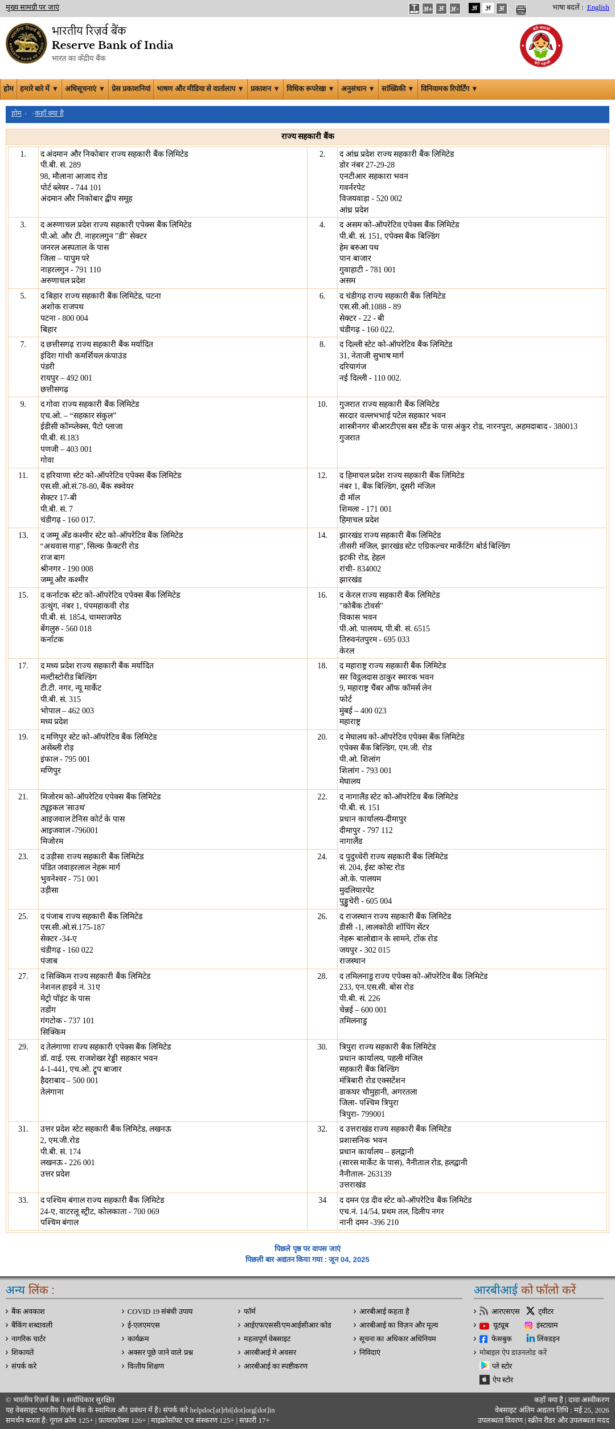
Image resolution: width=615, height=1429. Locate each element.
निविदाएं (369, 1353)
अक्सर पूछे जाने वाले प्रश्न (160, 1353)
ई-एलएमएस (144, 1325)
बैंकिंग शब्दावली (31, 1325)
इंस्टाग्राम (547, 1325)
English (598, 7)
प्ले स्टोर (502, 1366)
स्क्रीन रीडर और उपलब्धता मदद (567, 1420)
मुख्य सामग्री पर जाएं (32, 7)
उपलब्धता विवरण (500, 1420)
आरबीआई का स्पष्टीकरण (276, 1366)
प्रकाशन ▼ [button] (265, 89)
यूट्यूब (501, 1325)
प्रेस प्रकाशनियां (131, 89)
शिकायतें (22, 1353)
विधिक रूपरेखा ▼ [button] (310, 89)
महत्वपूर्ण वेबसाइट (267, 1339)
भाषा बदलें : (568, 7)
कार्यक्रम (138, 1339)
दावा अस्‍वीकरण (588, 1400)
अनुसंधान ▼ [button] (358, 89)
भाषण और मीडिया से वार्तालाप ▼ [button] (200, 89)
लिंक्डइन (548, 1339)
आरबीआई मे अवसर (270, 1353)
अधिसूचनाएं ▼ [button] (85, 89)
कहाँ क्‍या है (549, 1400)
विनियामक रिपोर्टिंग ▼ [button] (449, 89)
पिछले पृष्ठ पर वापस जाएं (307, 1248)
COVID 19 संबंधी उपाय (160, 1312)
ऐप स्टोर (503, 1380)
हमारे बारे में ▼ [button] (39, 89)
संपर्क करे (23, 1366)
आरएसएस (505, 1312)
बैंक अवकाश (28, 1312)
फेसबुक (501, 1339)
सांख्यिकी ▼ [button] (398, 89)
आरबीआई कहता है (384, 1312)
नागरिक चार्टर (28, 1339)
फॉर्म (250, 1312)
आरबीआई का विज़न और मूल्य (398, 1325)
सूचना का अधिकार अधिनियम (397, 1339)
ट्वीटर (546, 1312)
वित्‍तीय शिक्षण (146, 1366)
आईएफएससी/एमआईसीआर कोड (288, 1325)
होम (8, 89)
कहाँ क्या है (49, 113)
